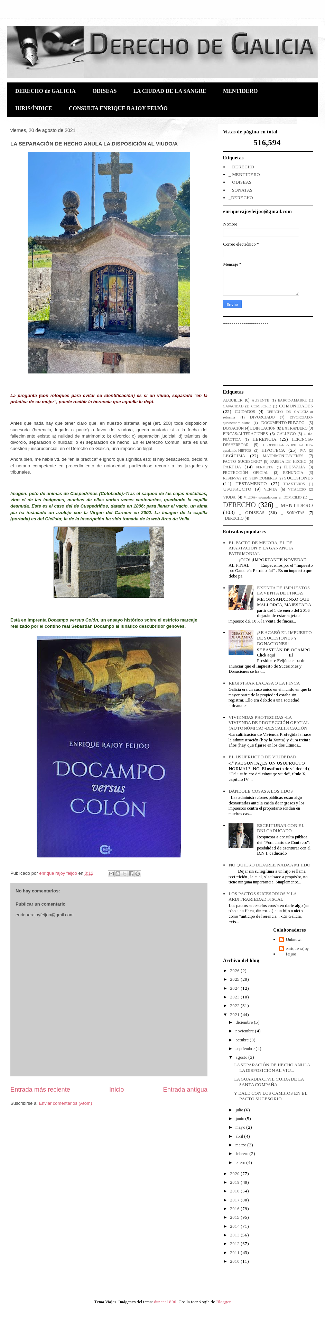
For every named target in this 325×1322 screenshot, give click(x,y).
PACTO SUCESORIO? (242, 461)
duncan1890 (165, 1301)
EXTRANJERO (294, 428)
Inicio (116, 1089)
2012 (235, 1243)
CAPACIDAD (233, 406)
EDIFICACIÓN (263, 428)
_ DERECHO (241, 166)
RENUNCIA (293, 472)
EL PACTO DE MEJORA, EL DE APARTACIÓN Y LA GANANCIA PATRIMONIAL (261, 548)
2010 (235, 1261)
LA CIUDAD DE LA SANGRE (169, 91)
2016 (235, 1208)
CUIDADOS (245, 411)
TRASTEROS (294, 484)
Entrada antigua (185, 1089)
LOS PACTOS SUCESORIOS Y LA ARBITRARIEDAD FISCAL (262, 896)
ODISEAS (104, 91)
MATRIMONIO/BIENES (283, 456)
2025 (235, 979)
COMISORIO (261, 406)
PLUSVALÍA (294, 467)
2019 (235, 1182)
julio (239, 1109)
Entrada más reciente (40, 1089)
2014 (235, 1226)
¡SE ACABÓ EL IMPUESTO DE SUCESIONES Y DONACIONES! (284, 638)
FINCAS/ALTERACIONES (245, 434)
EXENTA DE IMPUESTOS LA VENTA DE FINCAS (283, 590)
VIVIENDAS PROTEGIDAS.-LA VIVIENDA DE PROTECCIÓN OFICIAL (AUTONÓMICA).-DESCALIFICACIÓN (269, 723)
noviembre (245, 1030)
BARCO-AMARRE (292, 400)
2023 (235, 996)
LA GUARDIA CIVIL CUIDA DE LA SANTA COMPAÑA (269, 1081)
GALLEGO (286, 434)
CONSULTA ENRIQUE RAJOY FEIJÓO (118, 108)
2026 (235, 970)
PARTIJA (232, 466)
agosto (241, 1057)
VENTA (270, 489)
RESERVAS (232, 478)
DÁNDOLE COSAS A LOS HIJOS (261, 791)
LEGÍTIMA (234, 455)
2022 (235, 1005)
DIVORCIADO (262, 417)
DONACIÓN (233, 428)
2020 (235, 1173)
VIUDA (229, 497)
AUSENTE (260, 400)
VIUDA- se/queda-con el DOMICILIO (272, 497)
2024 (235, 988)
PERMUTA (264, 467)
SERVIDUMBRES (263, 478)
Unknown (294, 939)
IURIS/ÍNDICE (33, 108)
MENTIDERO (240, 91)
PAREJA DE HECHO (288, 461)
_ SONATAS (240, 190)
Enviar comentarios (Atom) (65, 1103)
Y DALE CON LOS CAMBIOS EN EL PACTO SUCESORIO (270, 1096)
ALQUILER (232, 400)
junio (240, 1118)
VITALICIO (297, 489)
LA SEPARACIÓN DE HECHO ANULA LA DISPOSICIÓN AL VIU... (272, 1067)
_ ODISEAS (240, 182)
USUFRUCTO (237, 489)
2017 (235, 1199)
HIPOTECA (273, 450)
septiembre (245, 1048)
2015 (235, 1217)
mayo (240, 1127)
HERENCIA (264, 439)
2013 (235, 1234)
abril (239, 1136)
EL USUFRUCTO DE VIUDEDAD (262, 756)
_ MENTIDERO (244, 174)
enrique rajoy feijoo (297, 951)
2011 (235, 1252)
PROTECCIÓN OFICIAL (246, 472)
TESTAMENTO (251, 483)
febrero (242, 1153)
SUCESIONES (298, 478)
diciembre (244, 1022)
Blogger (223, 1301)
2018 (235, 1190)
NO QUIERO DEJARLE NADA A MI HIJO (269, 864)
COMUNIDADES (296, 405)
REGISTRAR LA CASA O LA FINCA (264, 683)
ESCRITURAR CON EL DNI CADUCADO (280, 828)
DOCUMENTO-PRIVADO (282, 423)
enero (240, 1162)
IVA (303, 450)
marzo (241, 1144)
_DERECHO (241, 197)
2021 (235, 1014)
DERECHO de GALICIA (45, 91)
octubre (242, 1039)
